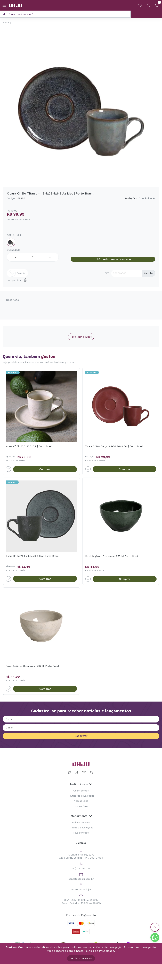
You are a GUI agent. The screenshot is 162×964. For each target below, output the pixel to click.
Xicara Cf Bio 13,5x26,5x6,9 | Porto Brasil (29, 446)
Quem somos (81, 790)
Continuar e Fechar (81, 958)
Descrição (12, 299)
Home (6, 22)
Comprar (45, 469)
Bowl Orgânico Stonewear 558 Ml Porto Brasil (112, 556)
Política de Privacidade (99, 950)
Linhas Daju (81, 806)
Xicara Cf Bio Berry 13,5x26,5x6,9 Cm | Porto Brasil (114, 446)
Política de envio (81, 822)
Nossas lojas (81, 800)
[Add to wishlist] (8, 469)
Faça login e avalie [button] (81, 336)
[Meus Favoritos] (140, 5)
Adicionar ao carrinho (113, 259)
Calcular (148, 273)
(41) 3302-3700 (81, 865)
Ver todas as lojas (81, 886)
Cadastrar (81, 735)
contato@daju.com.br (81, 876)
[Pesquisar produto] (4, 14)
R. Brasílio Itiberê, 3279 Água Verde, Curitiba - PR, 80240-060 (81, 853)
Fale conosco (81, 832)
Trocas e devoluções (81, 827)
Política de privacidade (81, 795)
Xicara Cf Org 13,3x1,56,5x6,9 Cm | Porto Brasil (32, 556)
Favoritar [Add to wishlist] (17, 273)
